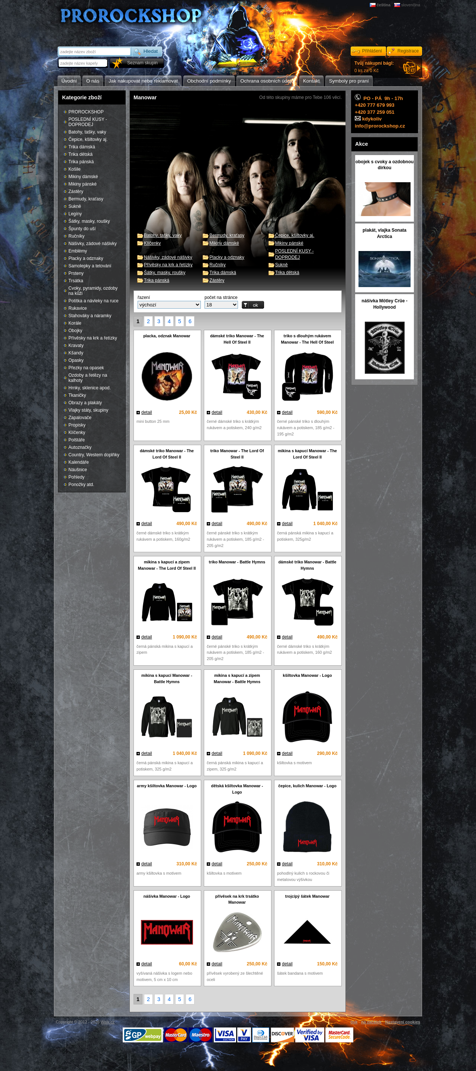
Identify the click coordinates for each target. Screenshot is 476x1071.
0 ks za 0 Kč (374, 67)
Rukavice (77, 308)
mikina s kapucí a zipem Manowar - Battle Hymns (237, 678)
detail (146, 412)
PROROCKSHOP (86, 112)
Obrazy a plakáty (85, 402)
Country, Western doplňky (93, 454)
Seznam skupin (142, 62)
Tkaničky (77, 395)
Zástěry (216, 280)
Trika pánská (156, 280)
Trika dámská (222, 272)
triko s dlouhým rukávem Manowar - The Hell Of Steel (307, 339)
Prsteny (76, 273)
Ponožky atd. (81, 484)
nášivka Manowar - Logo (167, 896)
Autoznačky (79, 447)
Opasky (76, 360)
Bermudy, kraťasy (226, 235)
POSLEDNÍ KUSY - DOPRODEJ (87, 122)
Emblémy (77, 251)
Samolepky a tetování (89, 265)
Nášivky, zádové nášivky (168, 257)
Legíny (75, 213)
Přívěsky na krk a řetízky (168, 264)
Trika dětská (287, 272)
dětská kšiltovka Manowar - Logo (237, 789)
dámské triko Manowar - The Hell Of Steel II (237, 339)
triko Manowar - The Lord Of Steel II (237, 453)
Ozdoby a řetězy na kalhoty (87, 378)
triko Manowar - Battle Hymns (237, 562)
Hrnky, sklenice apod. (89, 387)
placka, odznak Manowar (166, 336)
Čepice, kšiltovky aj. (294, 235)
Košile (74, 169)
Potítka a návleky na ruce (93, 300)
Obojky (75, 330)
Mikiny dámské (224, 243)
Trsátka (75, 280)
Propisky (77, 425)
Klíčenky (152, 243)
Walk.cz (108, 1022)
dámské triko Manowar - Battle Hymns (308, 565)
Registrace (408, 51)
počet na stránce (221, 297)
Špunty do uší (82, 228)
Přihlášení (372, 51)
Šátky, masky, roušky (165, 272)
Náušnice (77, 469)
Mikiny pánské (289, 243)
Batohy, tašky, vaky (163, 235)
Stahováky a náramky (89, 315)
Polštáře (76, 440)
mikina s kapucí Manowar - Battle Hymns (166, 678)
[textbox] (83, 63)
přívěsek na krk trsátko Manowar (237, 899)
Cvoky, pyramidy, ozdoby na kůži (93, 291)
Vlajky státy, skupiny (88, 410)
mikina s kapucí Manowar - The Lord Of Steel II (307, 453)
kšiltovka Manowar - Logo (307, 675)
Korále (74, 323)
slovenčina (410, 5)
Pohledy (76, 477)
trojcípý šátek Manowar (307, 896)
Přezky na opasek (86, 367)
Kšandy (75, 353)
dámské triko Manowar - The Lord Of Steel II (167, 453)
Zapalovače (79, 417)
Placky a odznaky (226, 257)
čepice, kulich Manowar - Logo (307, 786)
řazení (144, 297)
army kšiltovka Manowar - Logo (167, 786)
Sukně (281, 264)
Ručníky (217, 264)
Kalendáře (78, 462)
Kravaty (76, 345)
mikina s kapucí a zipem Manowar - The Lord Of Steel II (167, 565)
